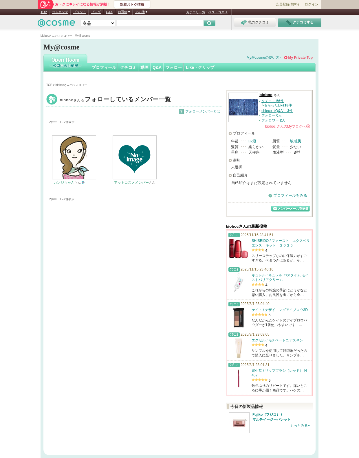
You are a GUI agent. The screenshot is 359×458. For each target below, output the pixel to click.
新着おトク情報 (132, 5)
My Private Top (300, 58)
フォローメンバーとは (202, 111)
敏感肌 (295, 141)
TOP (44, 12)
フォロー (174, 67)
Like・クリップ (200, 67)
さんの (287, 126)
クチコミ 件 (272, 101)
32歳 (252, 141)
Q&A (109, 12)
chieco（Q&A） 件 (277, 111)
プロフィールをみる (290, 195)
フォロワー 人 (273, 120)
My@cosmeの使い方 (263, 58)
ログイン (311, 4)
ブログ (96, 12)
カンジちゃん (64, 183)
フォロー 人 (271, 115)
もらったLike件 (278, 105)
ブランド (79, 12)
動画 (144, 67)
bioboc (115, 100)
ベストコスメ (218, 12)
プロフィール (104, 67)
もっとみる (299, 426)
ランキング (60, 12)
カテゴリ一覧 (195, 12)
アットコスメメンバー (131, 183)
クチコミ (128, 67)
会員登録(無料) (287, 4)
